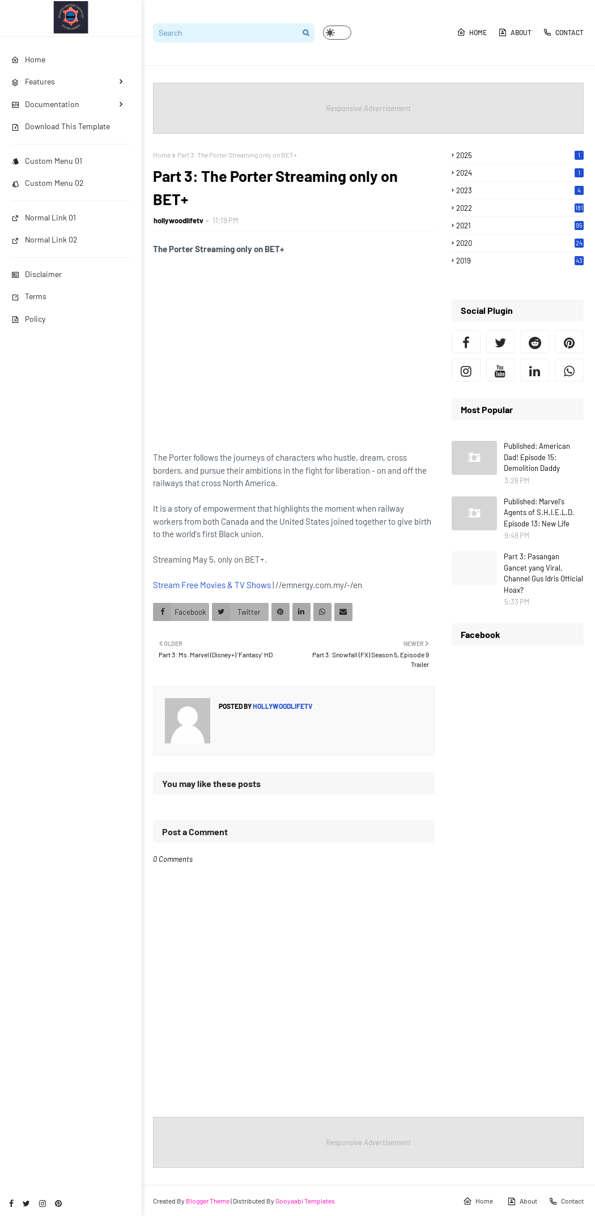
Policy (28, 319)
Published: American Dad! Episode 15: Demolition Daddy (537, 457)
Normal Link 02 (44, 239)
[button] (337, 32)
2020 (520, 243)
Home (472, 32)
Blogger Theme (208, 1201)
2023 (520, 190)
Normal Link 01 (43, 217)
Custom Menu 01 (46, 160)
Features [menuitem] (33, 81)
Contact (563, 32)
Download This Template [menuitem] (60, 126)
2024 (520, 172)
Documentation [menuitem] (45, 104)
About (515, 32)
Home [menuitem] (28, 59)
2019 (520, 260)
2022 (520, 207)
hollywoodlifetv (178, 220)
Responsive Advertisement (368, 108)
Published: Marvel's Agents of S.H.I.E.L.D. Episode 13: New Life (539, 512)
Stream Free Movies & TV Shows (212, 585)
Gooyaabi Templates (305, 1201)
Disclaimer (36, 274)
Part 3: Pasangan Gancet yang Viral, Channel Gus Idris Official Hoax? (543, 573)
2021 (520, 225)
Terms (28, 296)
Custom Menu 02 (47, 183)
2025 (520, 155)
